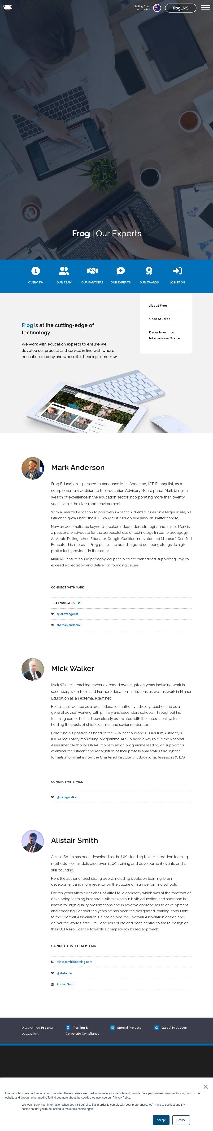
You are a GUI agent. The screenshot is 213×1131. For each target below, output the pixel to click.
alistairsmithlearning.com (74, 962)
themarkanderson (69, 625)
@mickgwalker (67, 797)
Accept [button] (161, 1120)
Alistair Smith (66, 984)
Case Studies (159, 319)
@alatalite (64, 973)
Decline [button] (181, 1120)
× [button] (204, 1087)
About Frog (158, 305)
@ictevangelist (67, 614)
